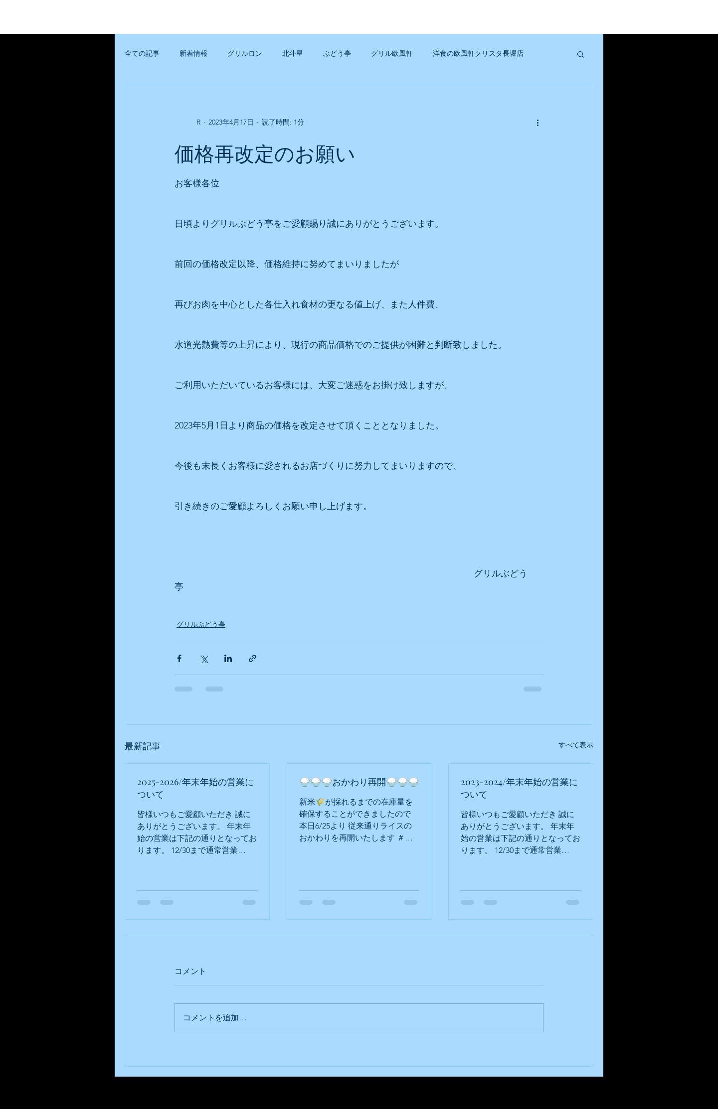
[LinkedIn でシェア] (228, 658)
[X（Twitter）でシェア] (203, 658)
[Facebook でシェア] (179, 658)
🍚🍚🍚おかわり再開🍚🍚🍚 (359, 782)
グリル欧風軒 (392, 53)
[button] (580, 54)
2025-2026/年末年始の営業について (195, 788)
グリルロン (244, 53)
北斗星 (292, 53)
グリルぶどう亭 (201, 624)
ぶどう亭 (337, 53)
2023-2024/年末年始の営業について (519, 788)
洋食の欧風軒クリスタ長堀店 (478, 53)
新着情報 (193, 53)
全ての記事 (142, 53)
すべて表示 (575, 744)
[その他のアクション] (537, 122)
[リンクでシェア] (252, 658)
